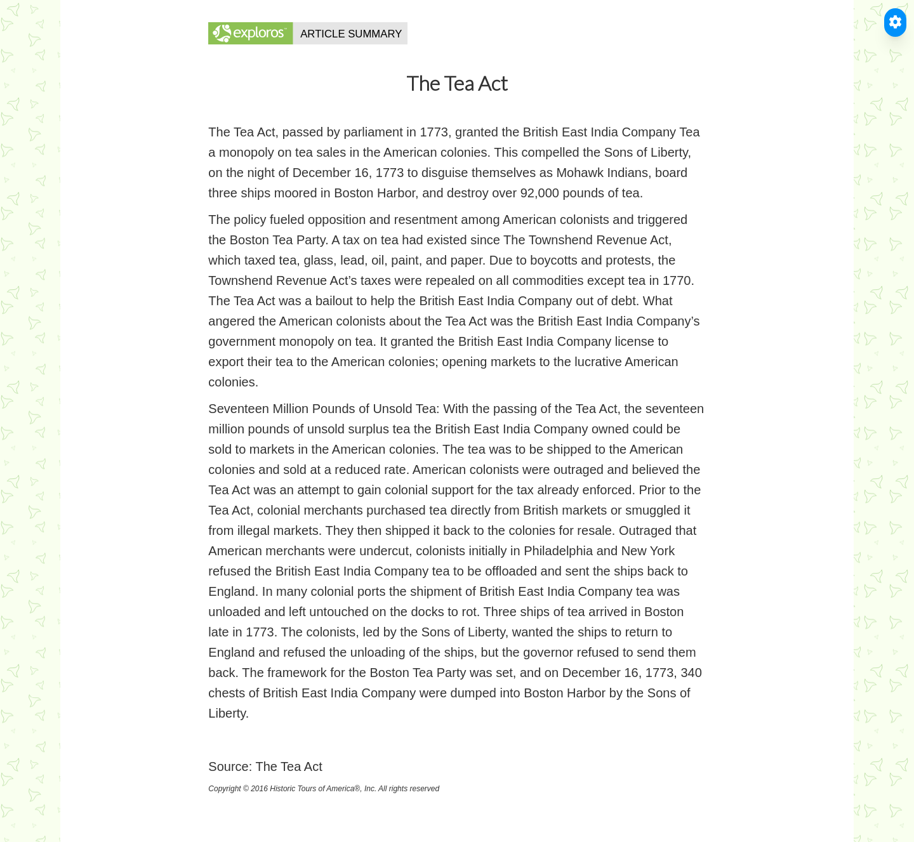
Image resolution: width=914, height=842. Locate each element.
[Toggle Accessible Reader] (895, 22)
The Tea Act (288, 766)
